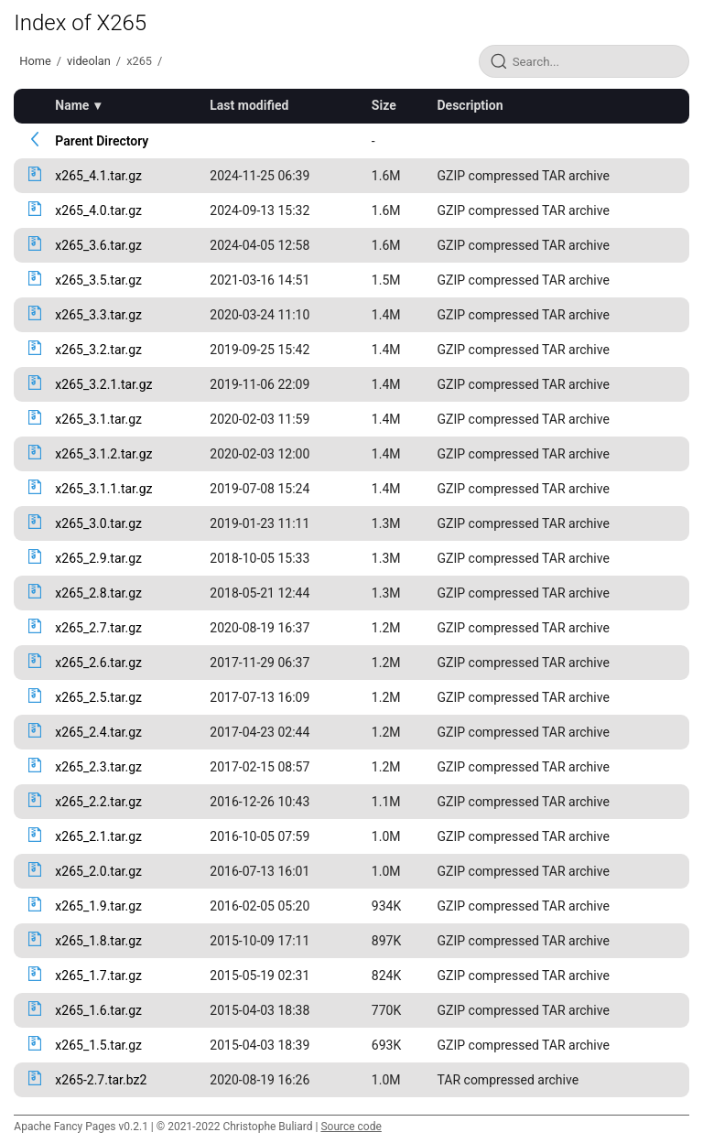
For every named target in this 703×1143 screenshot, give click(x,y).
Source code (350, 1126)
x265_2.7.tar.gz (98, 627)
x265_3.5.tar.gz (98, 280)
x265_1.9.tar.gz (98, 906)
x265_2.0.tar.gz (98, 871)
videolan (89, 61)
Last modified (249, 105)
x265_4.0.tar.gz (98, 210)
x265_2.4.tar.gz (98, 732)
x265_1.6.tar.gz (98, 1010)
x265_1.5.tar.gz (98, 1045)
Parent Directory (101, 141)
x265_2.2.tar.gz (98, 801)
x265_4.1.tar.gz (98, 175)
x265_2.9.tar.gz (98, 558)
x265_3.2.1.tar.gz (103, 384)
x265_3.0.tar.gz (98, 523)
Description (470, 105)
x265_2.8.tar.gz (98, 593)
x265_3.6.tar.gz (98, 245)
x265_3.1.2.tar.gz (103, 454)
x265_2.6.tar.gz (98, 662)
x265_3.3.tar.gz (98, 314)
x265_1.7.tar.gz (98, 975)
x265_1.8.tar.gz (98, 940)
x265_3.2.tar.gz (98, 349)
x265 (139, 61)
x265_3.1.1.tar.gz (103, 488)
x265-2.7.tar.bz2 (100, 1080)
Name (72, 105)
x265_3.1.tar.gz (98, 419)
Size (384, 105)
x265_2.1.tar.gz (98, 836)
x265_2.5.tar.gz (98, 697)
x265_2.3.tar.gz (98, 767)
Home (34, 61)
